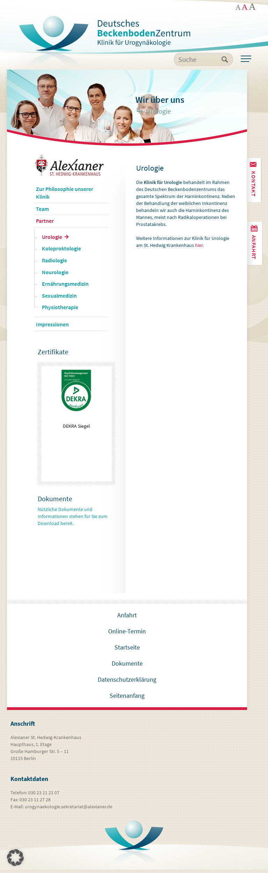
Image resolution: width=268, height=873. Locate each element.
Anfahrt (254, 246)
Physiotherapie (60, 310)
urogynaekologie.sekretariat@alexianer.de (68, 810)
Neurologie (55, 275)
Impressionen (52, 328)
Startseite (127, 651)
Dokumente (127, 667)
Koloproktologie (61, 252)
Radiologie (54, 264)
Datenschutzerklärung (127, 683)
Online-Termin (127, 635)
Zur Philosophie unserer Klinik (64, 196)
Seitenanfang (127, 699)
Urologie (52, 240)
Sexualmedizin (59, 299)
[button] (15, 857)
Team (42, 212)
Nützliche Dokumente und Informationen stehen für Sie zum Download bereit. (72, 520)
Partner (45, 224)
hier (199, 249)
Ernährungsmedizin (65, 287)
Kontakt (253, 183)
